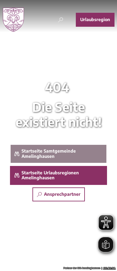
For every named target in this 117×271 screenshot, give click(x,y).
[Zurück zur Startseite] (13, 19)
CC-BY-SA (109, 268)
